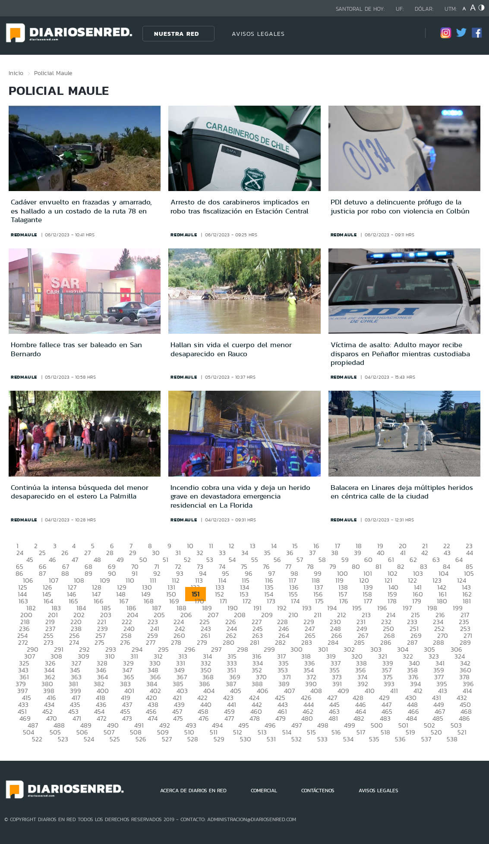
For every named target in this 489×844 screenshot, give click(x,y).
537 (426, 739)
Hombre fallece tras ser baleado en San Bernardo (76, 348)
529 (219, 739)
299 (269, 649)
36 (289, 552)
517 (360, 732)
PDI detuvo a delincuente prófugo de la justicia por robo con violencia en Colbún (400, 206)
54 (232, 559)
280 (228, 642)
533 (322, 739)
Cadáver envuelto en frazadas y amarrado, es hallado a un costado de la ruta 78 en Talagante (81, 211)
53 (209, 559)
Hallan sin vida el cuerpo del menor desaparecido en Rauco (231, 348)
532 (296, 739)
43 (447, 552)
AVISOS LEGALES (258, 33)
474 (153, 718)
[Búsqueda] (405, 33)
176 (343, 601)
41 (403, 552)
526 (141, 739)
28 (110, 552)
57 (300, 559)
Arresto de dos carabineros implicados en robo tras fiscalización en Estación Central (239, 206)
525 (115, 739)
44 (469, 552)
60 (368, 559)
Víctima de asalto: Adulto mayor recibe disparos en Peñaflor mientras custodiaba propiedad (400, 353)
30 (156, 552)
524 (89, 739)
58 (322, 559)
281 (254, 642)
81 (378, 566)
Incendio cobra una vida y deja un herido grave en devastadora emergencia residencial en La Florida (240, 496)
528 (192, 739)
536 (400, 739)
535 (374, 739)
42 (424, 552)
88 (65, 573)
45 (29, 559)
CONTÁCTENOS (317, 790)
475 (178, 718)
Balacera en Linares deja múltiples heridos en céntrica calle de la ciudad (402, 491)
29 (132, 552)
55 (254, 559)
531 (271, 739)
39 (357, 552)
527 (167, 739)
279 (202, 642)
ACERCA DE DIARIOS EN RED (193, 790)
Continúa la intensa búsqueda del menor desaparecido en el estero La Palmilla (79, 491)
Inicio (16, 73)
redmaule (24, 234)
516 (336, 732)
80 (356, 566)
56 (277, 559)
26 (65, 552)
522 (37, 739)
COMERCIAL (264, 790)
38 (334, 552)
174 (295, 601)
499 (349, 725)
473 (127, 718)
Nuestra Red (176, 33)
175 (319, 601)
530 (245, 739)
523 (63, 739)
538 (452, 739)
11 (211, 545)
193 (307, 607)
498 (322, 725)
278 (176, 642)
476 (204, 718)
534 (348, 739)
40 (381, 552)
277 (150, 642)
